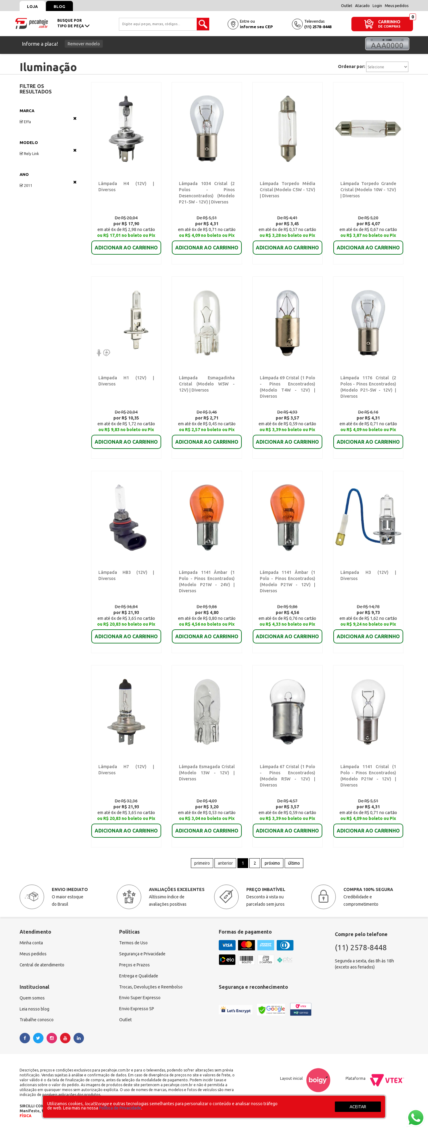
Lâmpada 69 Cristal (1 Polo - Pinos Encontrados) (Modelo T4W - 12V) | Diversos (287, 384)
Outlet (346, 6)
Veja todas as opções (75, 118)
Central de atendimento (42, 965)
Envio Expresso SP (136, 1009)
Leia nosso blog (34, 1009)
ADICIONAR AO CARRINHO (126, 243)
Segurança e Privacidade (142, 954)
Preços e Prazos (134, 965)
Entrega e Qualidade (138, 976)
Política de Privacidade (120, 1107)
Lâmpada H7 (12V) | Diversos (125, 767)
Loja (32, 6)
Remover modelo (84, 43)
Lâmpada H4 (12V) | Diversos (125, 183)
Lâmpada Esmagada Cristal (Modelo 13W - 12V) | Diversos (206, 773)
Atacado (362, 6)
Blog (60, 6)
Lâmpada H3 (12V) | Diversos (367, 572)
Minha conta (31, 943)
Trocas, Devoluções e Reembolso (151, 987)
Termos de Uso (133, 943)
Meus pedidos (396, 6)
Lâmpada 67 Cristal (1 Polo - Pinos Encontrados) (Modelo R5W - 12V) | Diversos (287, 773)
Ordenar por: (351, 66)
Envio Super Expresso (140, 998)
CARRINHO (389, 21)
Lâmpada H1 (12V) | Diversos (125, 378)
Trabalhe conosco (37, 1020)
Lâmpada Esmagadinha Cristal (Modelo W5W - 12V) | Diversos (206, 384)
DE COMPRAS (389, 26)
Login (377, 6)
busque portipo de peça (73, 23)
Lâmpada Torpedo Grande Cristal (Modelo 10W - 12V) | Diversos (368, 189)
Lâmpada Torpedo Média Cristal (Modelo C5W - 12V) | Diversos (287, 189)
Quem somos (32, 998)
